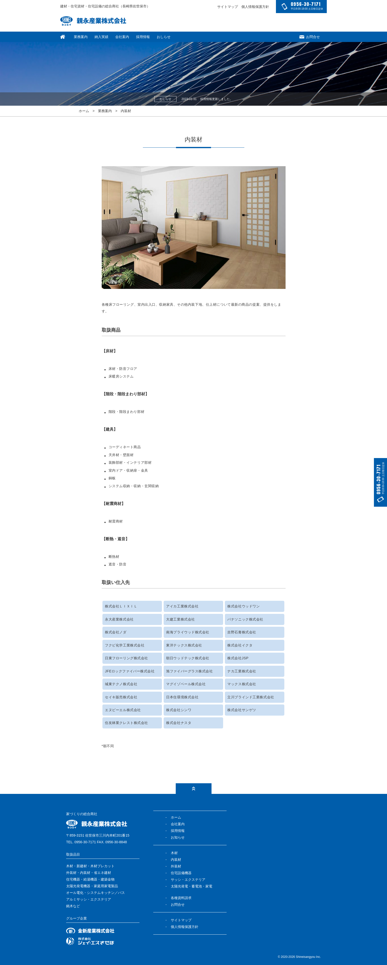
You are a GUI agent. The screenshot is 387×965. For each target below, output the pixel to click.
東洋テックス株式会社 (184, 645)
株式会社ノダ (115, 632)
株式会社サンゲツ (241, 710)
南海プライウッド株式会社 (187, 632)
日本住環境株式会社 (182, 697)
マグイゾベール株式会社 (186, 684)
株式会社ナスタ (178, 723)
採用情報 (143, 37)
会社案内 (122, 37)
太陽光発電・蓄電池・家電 (191, 886)
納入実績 (101, 37)
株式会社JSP (238, 658)
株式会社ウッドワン (243, 606)
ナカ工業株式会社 (241, 671)
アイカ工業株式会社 (182, 606)
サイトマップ (227, 7)
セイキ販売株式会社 (121, 697)
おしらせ (164, 37)
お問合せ (309, 37)
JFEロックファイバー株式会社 (130, 671)
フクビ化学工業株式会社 (124, 645)
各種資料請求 (181, 898)
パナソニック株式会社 (245, 619)
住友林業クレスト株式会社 (126, 723)
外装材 (176, 866)
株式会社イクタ (239, 645)
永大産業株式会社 (119, 619)
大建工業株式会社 (180, 619)
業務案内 (81, 37)
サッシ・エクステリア (188, 880)
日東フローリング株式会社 (126, 658)
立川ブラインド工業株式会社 (250, 697)
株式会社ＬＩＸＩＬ (121, 606)
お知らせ (178, 837)
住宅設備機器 (181, 873)
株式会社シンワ (178, 710)
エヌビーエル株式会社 (123, 710)
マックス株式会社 (241, 684)
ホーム (84, 111)
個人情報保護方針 (255, 7)
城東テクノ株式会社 (121, 684)
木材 (174, 853)
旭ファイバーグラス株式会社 (189, 671)
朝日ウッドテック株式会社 (187, 658)
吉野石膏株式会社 (241, 632)
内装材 (126, 111)
